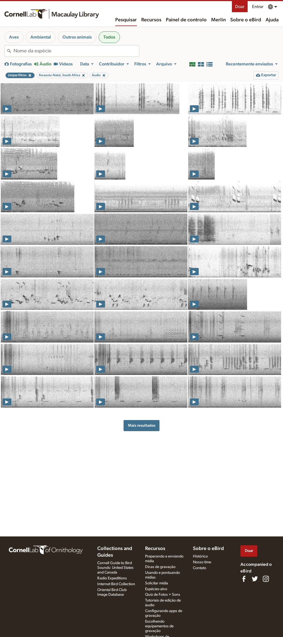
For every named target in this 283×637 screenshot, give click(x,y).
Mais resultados (141, 425)
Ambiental (40, 37)
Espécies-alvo (156, 589)
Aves (14, 37)
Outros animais (77, 37)
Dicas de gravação (160, 567)
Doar (239, 6)
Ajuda (272, 19)
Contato (199, 568)
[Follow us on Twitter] (254, 578)
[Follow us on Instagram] (266, 578)
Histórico (200, 556)
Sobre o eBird (245, 19)
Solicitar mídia (156, 583)
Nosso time (202, 562)
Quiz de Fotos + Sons (162, 595)
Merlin (218, 19)
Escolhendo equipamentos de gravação (159, 626)
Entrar (257, 6)
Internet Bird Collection (116, 584)
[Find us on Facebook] (243, 578)
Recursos (151, 19)
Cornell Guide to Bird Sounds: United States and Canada (115, 567)
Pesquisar (126, 19)
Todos (109, 37)
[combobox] (76, 51)
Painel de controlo (186, 19)
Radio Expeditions (112, 578)
